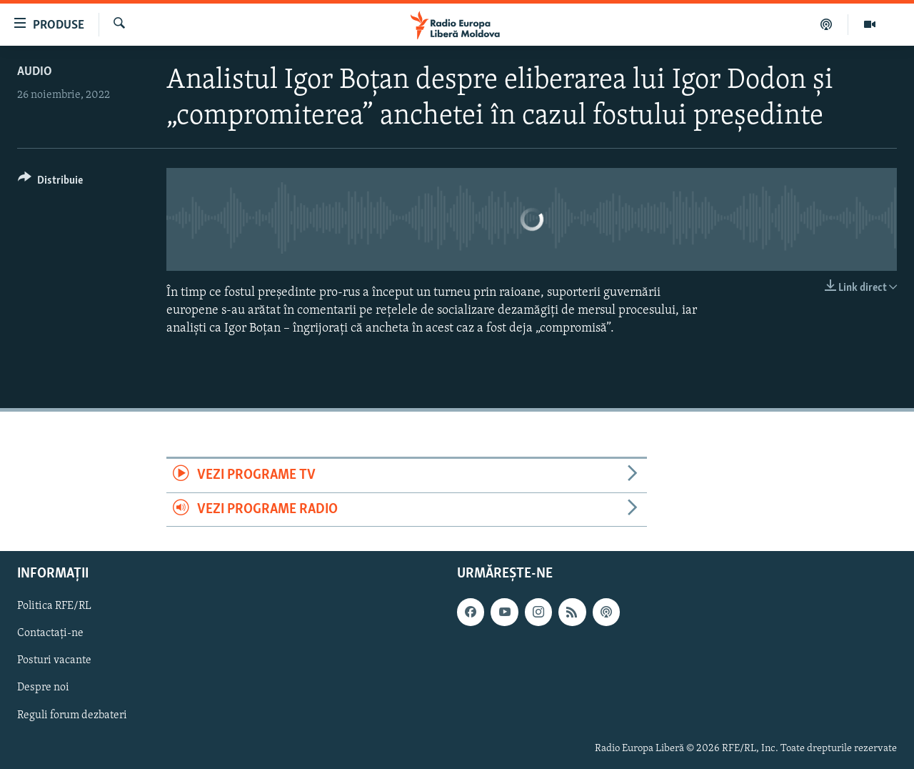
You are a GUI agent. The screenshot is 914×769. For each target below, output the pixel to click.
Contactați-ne (50, 633)
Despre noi (43, 687)
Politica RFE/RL (54, 606)
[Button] (50, 182)
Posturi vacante (54, 660)
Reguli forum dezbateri (72, 714)
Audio (34, 72)
